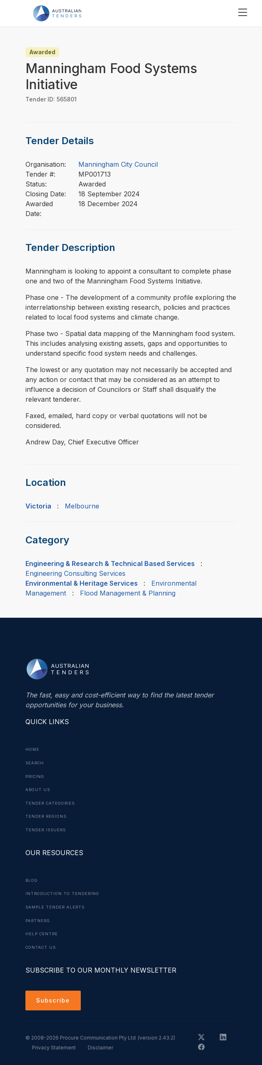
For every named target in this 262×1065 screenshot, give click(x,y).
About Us (38, 788)
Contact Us (42, 943)
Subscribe (54, 998)
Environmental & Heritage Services (81, 583)
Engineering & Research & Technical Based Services (110, 563)
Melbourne (82, 506)
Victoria (38, 506)
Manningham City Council (118, 164)
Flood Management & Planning (127, 593)
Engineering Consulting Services (75, 573)
